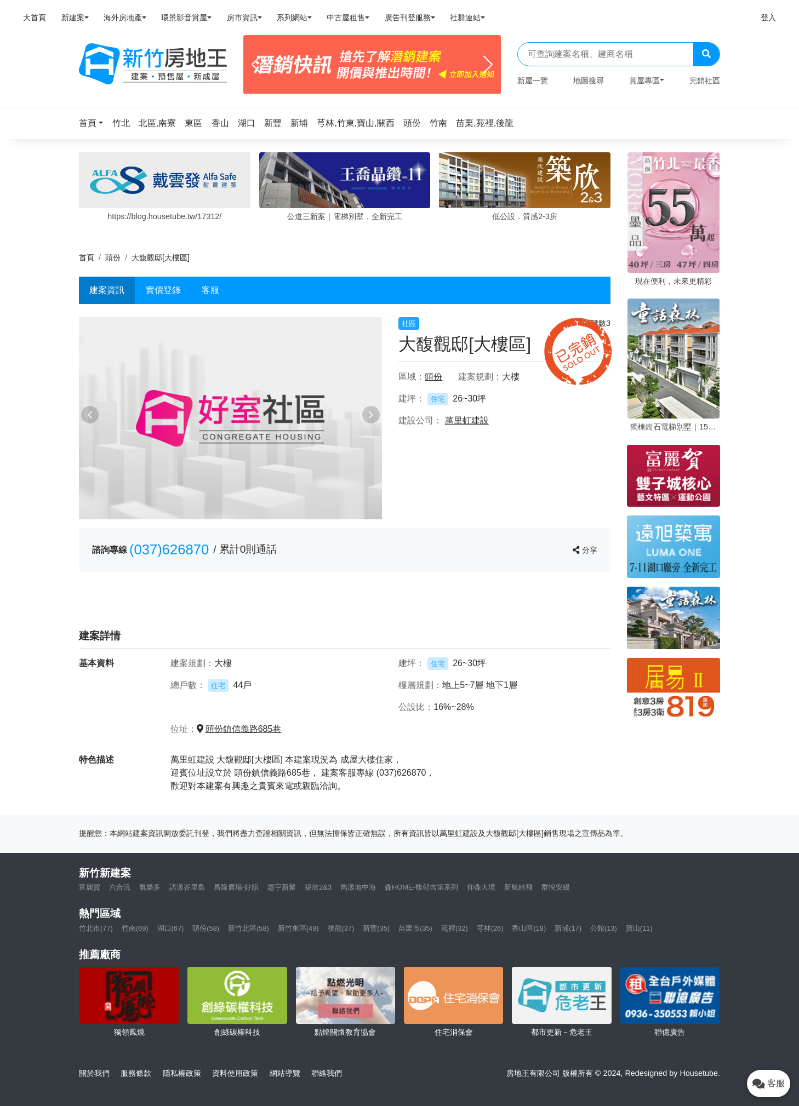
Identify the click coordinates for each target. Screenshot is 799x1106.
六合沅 (119, 887)
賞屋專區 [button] (644, 80)
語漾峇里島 (187, 887)
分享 (585, 550)
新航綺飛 (518, 887)
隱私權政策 (182, 1073)
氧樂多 (150, 887)
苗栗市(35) (415, 928)
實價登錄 (163, 290)
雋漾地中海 (358, 887)
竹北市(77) (96, 928)
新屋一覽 (532, 80)
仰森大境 (481, 887)
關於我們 (94, 1073)
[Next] (488, 65)
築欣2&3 (318, 887)
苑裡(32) (454, 928)
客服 (210, 290)
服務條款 (136, 1073)
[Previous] (256, 65)
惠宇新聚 (281, 887)
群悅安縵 (555, 887)
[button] (94, 123)
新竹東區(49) (298, 928)
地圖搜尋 (588, 80)
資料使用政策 (235, 1073)
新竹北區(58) (248, 928)
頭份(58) (205, 928)
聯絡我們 (326, 1073)
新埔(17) (568, 928)
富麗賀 (89, 887)
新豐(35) (376, 928)
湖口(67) (170, 928)
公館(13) (603, 928)
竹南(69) (135, 928)
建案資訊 (106, 290)
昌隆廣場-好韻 (236, 887)
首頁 (86, 257)
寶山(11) (639, 928)
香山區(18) (529, 928)
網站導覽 (285, 1073)
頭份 (113, 257)
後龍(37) (341, 928)
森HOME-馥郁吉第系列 (421, 887)
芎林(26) (490, 928)
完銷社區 (704, 80)
